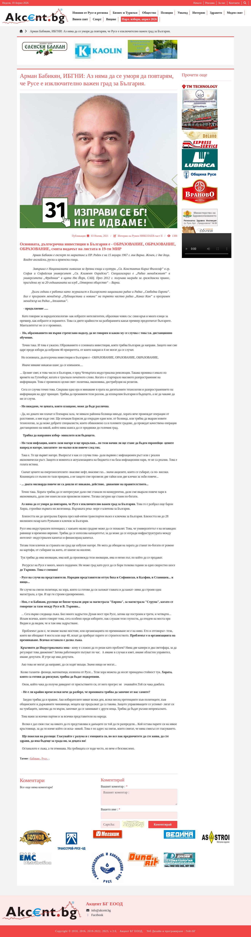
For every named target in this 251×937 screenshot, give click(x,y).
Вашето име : (110, 809)
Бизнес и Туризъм (125, 12)
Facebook (94, 915)
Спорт (97, 19)
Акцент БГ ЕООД (131, 931)
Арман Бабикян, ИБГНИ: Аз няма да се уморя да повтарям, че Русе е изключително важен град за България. (99, 31)
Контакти (234, 3)
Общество (149, 12)
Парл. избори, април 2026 (139, 19)
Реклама (210, 3)
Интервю (198, 12)
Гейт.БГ (191, 931)
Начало (197, 3)
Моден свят (235, 12)
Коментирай (163, 824)
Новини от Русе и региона (90, 12)
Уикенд (182, 12)
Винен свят (80, 19)
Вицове (111, 19)
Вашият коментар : (114, 786)
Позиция (167, 12)
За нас (221, 3)
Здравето (216, 12)
